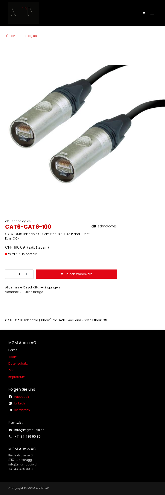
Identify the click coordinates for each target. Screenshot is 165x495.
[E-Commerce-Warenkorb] (144, 13)
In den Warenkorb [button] (76, 274)
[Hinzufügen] (28, 274)
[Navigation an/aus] (152, 12)
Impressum (16, 377)
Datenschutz (18, 363)
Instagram (22, 410)
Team (12, 357)
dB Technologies (21, 36)
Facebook (21, 397)
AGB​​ (11, 370)
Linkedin (20, 403)
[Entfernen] (10, 274)
